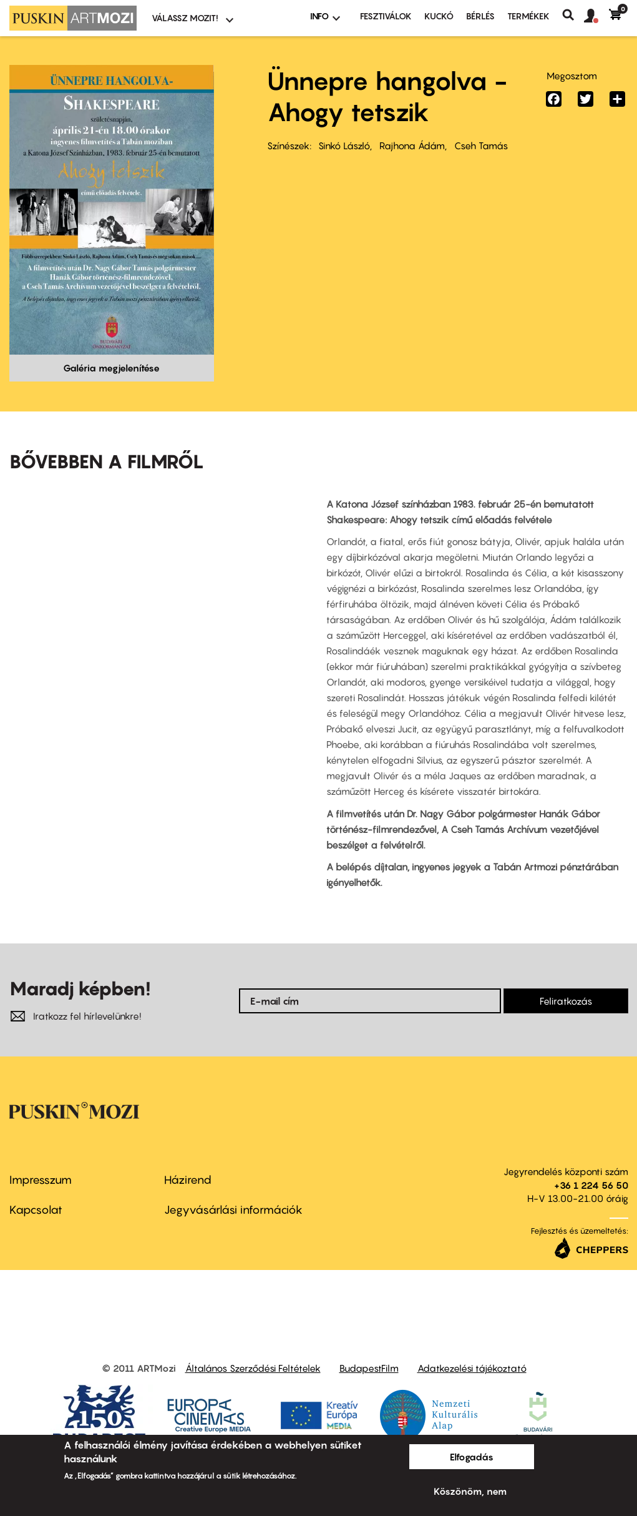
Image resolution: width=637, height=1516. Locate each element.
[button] (596, 16)
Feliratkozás (566, 1001)
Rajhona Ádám (412, 145)
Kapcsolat (35, 1209)
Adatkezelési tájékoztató (472, 1368)
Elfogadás (472, 1456)
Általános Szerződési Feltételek (253, 1368)
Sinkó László (344, 145)
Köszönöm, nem (470, 1491)
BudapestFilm (369, 1368)
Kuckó (439, 16)
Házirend (188, 1179)
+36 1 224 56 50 (591, 1185)
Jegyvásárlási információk (233, 1209)
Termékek (528, 16)
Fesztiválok (386, 16)
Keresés (573, 15)
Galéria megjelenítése (111, 367)
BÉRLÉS (480, 16)
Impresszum (40, 1179)
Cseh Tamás (481, 145)
